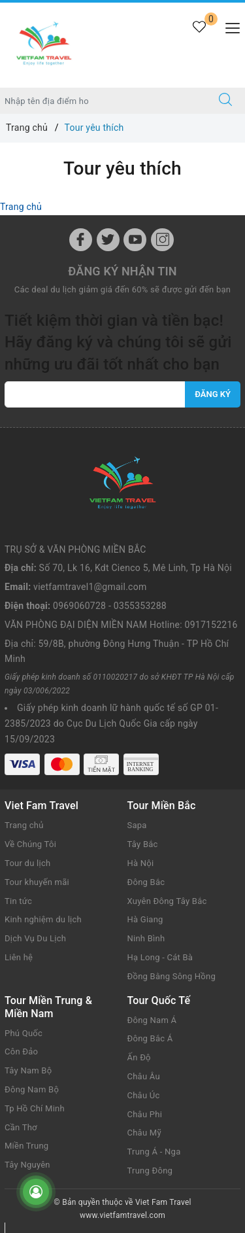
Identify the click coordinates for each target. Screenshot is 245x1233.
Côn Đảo (21, 1051)
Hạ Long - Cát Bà (160, 957)
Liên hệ (19, 957)
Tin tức (18, 901)
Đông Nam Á (152, 1020)
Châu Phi (145, 1114)
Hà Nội (140, 863)
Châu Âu (143, 1076)
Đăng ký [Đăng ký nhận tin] (213, 394)
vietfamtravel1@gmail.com (89, 587)
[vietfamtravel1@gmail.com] (95, 394)
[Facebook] (80, 239)
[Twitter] (108, 239)
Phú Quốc (23, 1033)
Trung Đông (150, 1170)
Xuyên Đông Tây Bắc (167, 901)
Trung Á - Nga (154, 1151)
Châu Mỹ (144, 1132)
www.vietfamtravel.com (122, 1215)
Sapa (137, 825)
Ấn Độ (139, 1057)
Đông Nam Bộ (32, 1089)
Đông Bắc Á (150, 1038)
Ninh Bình (146, 938)
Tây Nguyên (27, 1165)
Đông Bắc (146, 882)
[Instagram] (162, 239)
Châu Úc (143, 1095)
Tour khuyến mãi (37, 882)
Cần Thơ (21, 1127)
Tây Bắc (142, 844)
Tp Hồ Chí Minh (35, 1108)
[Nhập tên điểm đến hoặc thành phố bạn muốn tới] (103, 101)
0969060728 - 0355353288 (110, 605)
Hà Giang (145, 919)
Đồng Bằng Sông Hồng (171, 976)
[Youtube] (134, 239)
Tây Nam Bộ (28, 1070)
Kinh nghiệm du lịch (43, 919)
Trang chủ (21, 206)
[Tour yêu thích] (199, 34)
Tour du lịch (27, 863)
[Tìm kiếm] (225, 101)
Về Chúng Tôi (30, 844)
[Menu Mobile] (229, 26)
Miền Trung (26, 1146)
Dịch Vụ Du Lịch (35, 938)
